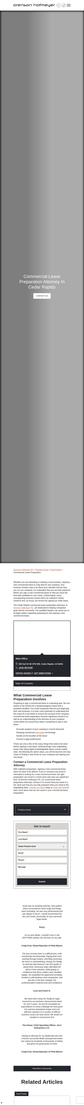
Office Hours (24, 673)
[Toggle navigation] (69, 5)
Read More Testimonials (42, 1068)
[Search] (59, 5)
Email (21, 853)
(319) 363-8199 (24, 668)
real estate (40, 732)
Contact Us (42, 296)
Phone (21, 860)
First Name (23, 832)
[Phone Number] (64, 5)
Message (22, 867)
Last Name (23, 839)
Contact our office (37, 788)
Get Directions (43, 673)
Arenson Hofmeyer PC (23, 608)
